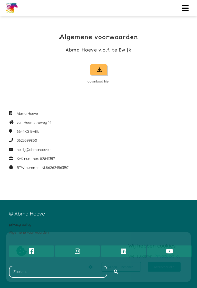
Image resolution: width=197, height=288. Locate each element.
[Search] (116, 272)
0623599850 (27, 140)
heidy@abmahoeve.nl (34, 149)
